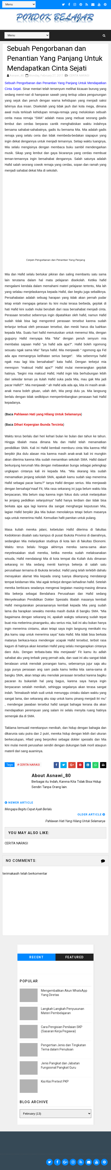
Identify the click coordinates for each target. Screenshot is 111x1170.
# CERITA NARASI (28, 764)
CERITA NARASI (79, 75)
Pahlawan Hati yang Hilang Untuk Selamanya (47, 414)
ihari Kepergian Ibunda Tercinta (39, 424)
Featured (74, 957)
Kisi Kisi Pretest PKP (55, 1081)
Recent (36, 957)
